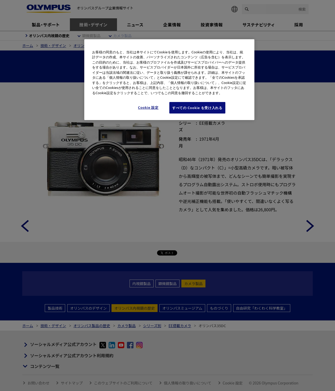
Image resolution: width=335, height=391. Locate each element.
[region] (169, 79)
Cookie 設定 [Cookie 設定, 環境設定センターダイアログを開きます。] (148, 107)
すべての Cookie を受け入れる (197, 107)
